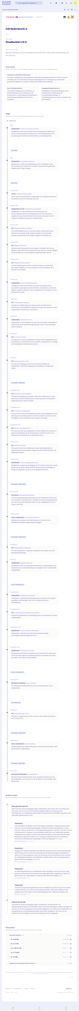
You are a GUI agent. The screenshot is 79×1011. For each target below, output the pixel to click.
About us (32, 988)
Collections (8, 988)
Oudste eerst (11, 121)
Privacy (7, 992)
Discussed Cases (17, 988)
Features (26, 988)
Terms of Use (14, 992)
